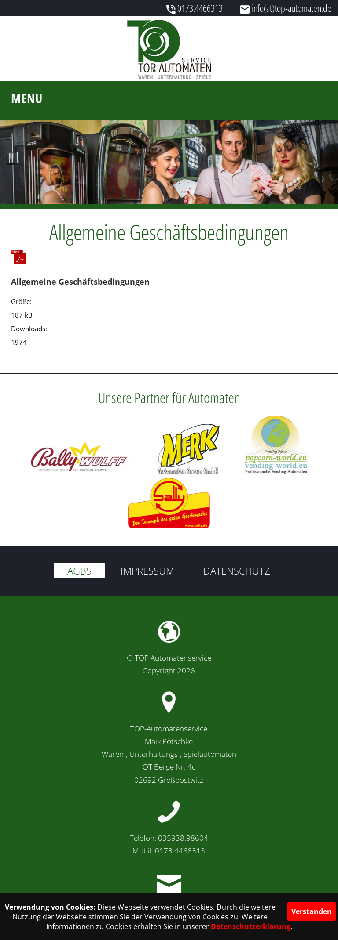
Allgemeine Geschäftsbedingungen (80, 281)
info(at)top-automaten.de (291, 8)
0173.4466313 (200, 8)
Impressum (147, 571)
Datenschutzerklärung (250, 926)
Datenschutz (236, 571)
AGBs (79, 571)
